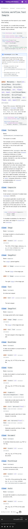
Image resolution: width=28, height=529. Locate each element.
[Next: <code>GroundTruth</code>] (20, 519)
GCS (18, 60)
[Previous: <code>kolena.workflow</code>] (2, 519)
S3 (15, 60)
